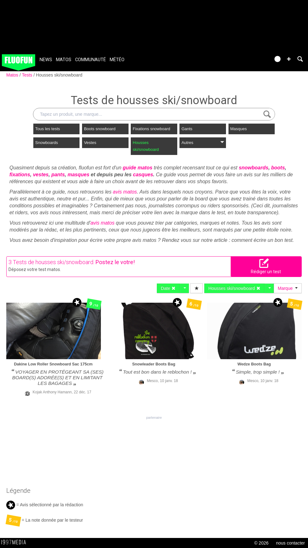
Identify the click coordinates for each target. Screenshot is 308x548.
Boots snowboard (99, 128)
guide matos (137, 167)
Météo (117, 59)
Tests (28, 74)
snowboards (253, 167)
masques (78, 174)
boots (278, 167)
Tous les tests (47, 128)
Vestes (90, 142)
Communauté (90, 59)
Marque (288, 288)
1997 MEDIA (15, 542)
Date (168, 288)
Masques (238, 128)
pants (58, 174)
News (46, 59)
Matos (63, 59)
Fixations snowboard (151, 128)
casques (143, 174)
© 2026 (261, 542)
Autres (202, 142)
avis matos (125, 191)
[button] (288, 59)
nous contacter (290, 542)
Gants (186, 128)
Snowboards (46, 142)
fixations (19, 174)
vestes (41, 174)
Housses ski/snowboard (59, 74)
